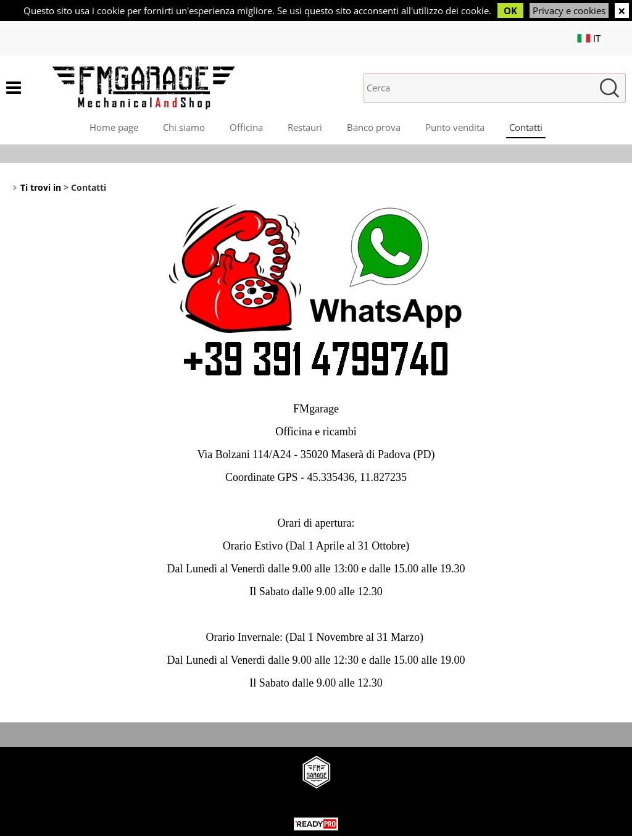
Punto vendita (454, 127)
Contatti (526, 127)
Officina (246, 127)
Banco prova (374, 127)
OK (510, 10)
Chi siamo (184, 127)
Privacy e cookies (569, 10)
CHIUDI (622, 10)
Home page (113, 127)
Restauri (305, 127)
